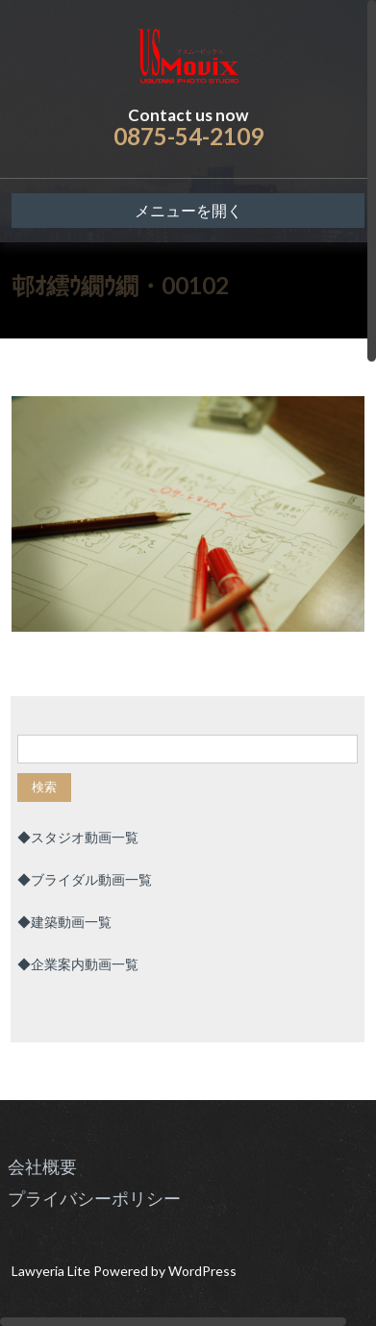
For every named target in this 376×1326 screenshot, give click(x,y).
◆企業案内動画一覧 (77, 964)
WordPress (202, 1271)
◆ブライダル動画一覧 (84, 879)
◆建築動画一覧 (64, 921)
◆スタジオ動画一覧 (77, 837)
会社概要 (42, 1166)
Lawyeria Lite (52, 1271)
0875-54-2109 (188, 136)
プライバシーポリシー (94, 1198)
